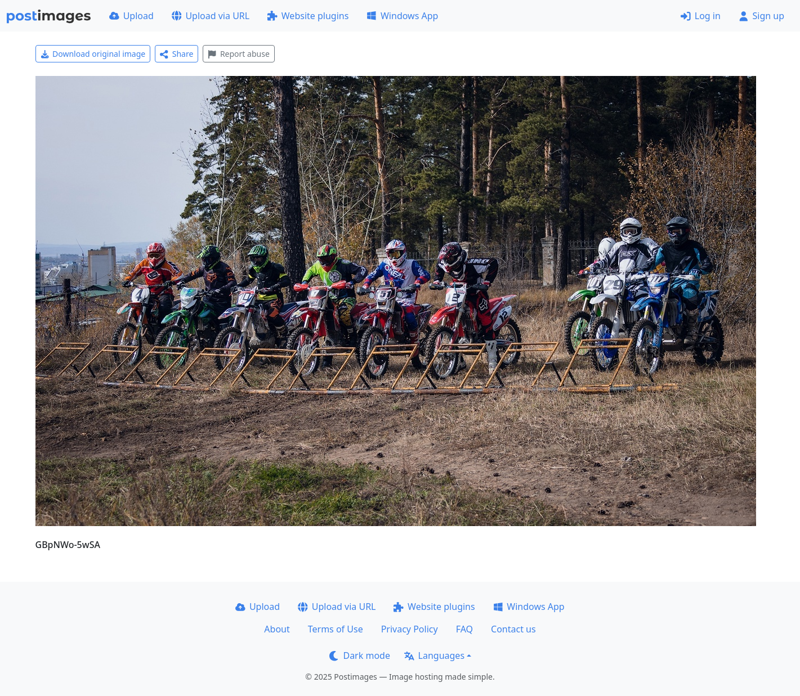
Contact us (513, 629)
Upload (131, 16)
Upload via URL (210, 16)
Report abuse (238, 53)
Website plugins (307, 16)
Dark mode (359, 655)
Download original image (93, 53)
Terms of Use (335, 629)
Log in (701, 16)
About (276, 629)
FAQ (464, 629)
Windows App (402, 16)
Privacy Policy (409, 629)
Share (176, 53)
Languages (434, 655)
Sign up (761, 16)
